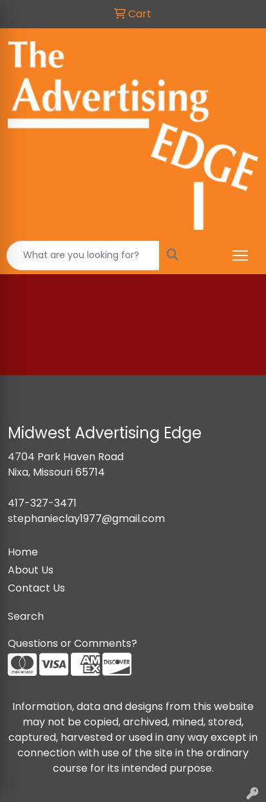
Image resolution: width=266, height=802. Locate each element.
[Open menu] (240, 255)
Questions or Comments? (72, 643)
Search (26, 616)
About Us (30, 570)
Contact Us (36, 588)
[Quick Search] (83, 255)
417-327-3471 (42, 503)
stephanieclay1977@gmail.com (86, 518)
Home (23, 552)
